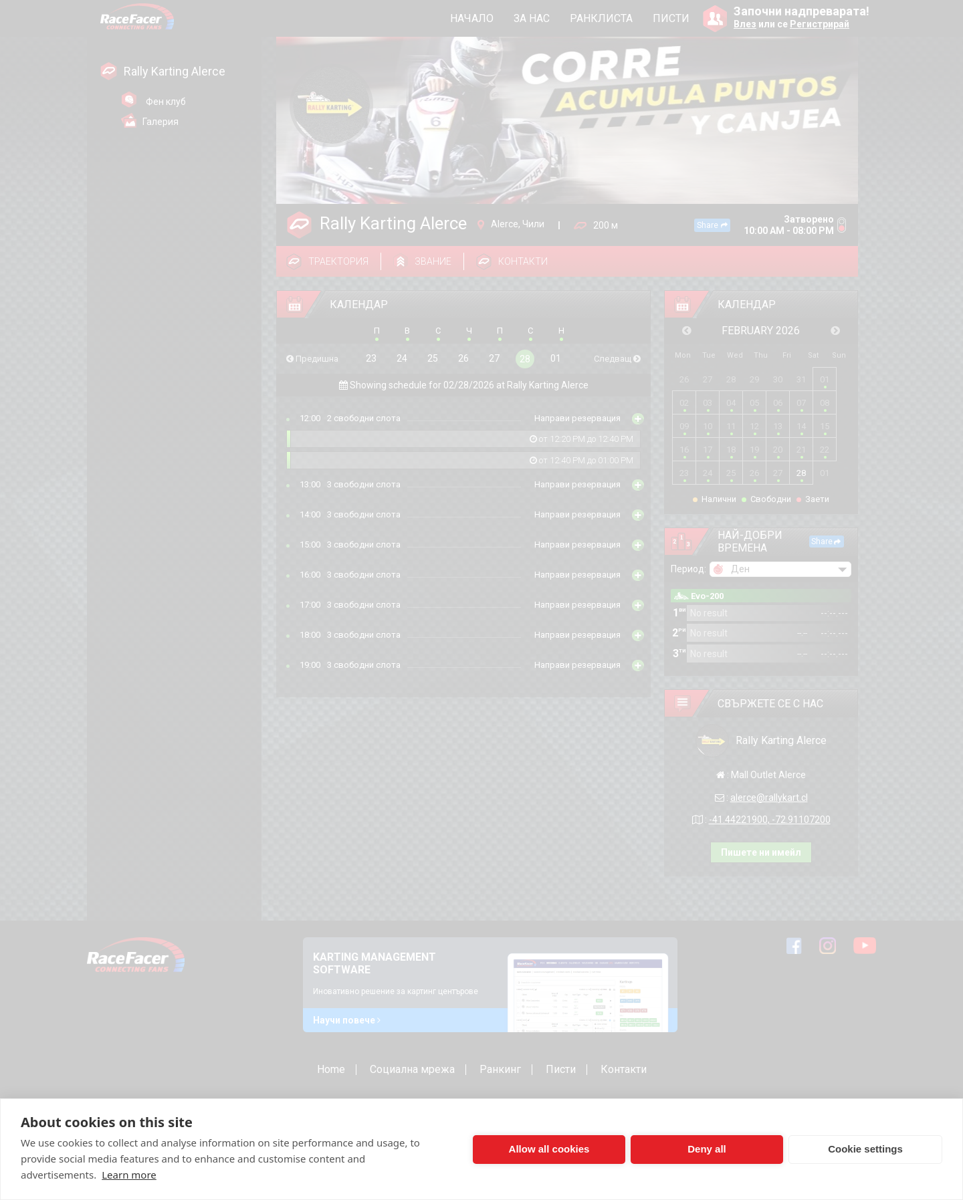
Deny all (706, 1149)
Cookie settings (865, 1149)
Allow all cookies (549, 1149)
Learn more (129, 1174)
